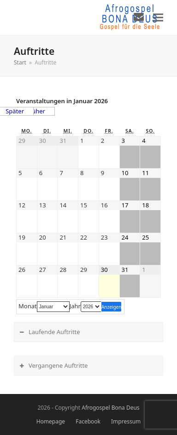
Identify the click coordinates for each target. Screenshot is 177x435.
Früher (35, 111)
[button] (158, 17)
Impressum (126, 421)
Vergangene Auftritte (58, 365)
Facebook (88, 421)
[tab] (88, 332)
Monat (27, 306)
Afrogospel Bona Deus (110, 407)
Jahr (75, 306)
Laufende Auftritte (54, 332)
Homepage (50, 421)
